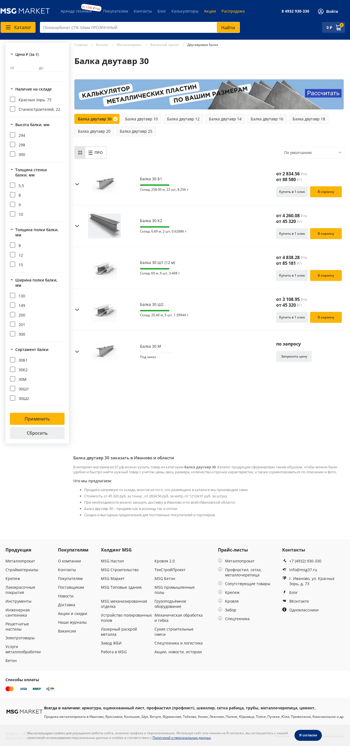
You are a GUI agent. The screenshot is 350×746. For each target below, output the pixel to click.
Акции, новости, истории (178, 651)
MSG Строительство (120, 569)
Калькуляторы (185, 11)
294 (22, 135)
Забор (227, 610)
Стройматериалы (21, 569)
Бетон (11, 660)
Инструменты (18, 601)
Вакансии (67, 631)
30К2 (23, 369)
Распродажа (233, 11)
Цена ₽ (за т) (27, 54)
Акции (210, 11)
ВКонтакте (295, 601)
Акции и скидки (72, 613)
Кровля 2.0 (164, 561)
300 (22, 154)
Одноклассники (300, 610)
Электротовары (20, 637)
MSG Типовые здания (121, 587)
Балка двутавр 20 (94, 131)
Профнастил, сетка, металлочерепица (240, 572)
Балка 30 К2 (151, 220)
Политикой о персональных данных (182, 737)
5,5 (21, 185)
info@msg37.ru (299, 569)
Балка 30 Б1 (151, 178)
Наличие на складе (33, 89)
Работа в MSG (114, 651)
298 (22, 144)
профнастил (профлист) (170, 707)
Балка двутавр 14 (225, 118)
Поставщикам (71, 587)
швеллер (206, 707)
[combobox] (140, 27)
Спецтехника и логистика (178, 643)
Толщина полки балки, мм (37, 232)
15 (21, 264)
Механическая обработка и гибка (178, 618)
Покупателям (115, 11)
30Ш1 (24, 388)
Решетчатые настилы (17, 626)
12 (21, 255)
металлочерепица (279, 707)
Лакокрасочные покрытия (20, 590)
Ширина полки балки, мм (36, 282)
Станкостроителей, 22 (39, 109)
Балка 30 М (150, 346)
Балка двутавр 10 (141, 118)
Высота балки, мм (32, 124)
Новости (66, 596)
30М (23, 379)
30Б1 (23, 360)
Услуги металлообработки (23, 649)
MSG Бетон (164, 578)
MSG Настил (112, 561)
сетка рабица (230, 707)
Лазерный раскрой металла (119, 631)
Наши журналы (72, 622)
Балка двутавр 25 (136, 131)
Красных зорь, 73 (35, 99)
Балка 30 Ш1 (157, 262)
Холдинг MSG (116, 550)
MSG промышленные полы (174, 590)
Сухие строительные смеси (174, 631)
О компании (69, 561)
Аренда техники (76, 11)
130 (22, 295)
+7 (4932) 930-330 (301, 561)
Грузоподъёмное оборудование (170, 604)
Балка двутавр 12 (183, 118)
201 (22, 324)
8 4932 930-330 (295, 11)
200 (22, 315)
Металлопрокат (20, 561)
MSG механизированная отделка (124, 604)
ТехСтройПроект (170, 569)
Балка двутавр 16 (267, 118)
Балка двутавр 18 (309, 118)
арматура (91, 707)
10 (21, 214)
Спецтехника (234, 618)
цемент (306, 707)
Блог (162, 11)
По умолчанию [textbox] (298, 152)
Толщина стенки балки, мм (31, 172)
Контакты (143, 11)
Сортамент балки (31, 349)
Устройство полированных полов (126, 618)
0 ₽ (329, 27)
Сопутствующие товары (244, 583)
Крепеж (12, 578)
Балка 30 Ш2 (152, 304)
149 (22, 305)
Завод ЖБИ (111, 643)
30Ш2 (24, 398)
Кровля (228, 601)
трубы (252, 707)
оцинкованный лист (123, 707)
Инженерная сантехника (17, 612)
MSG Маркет (113, 578)
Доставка (66, 604)
